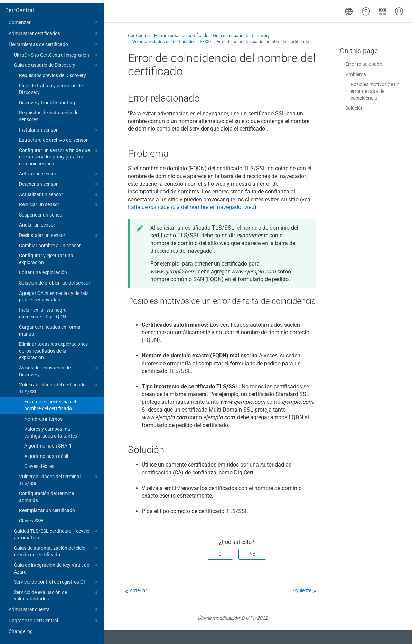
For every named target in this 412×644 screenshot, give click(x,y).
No (252, 554)
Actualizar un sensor (59, 195)
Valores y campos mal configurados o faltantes (50, 432)
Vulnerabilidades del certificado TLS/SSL (59, 387)
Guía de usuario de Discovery (56, 65)
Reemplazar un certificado (47, 510)
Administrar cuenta (54, 609)
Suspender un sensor (41, 215)
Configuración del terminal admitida (47, 497)
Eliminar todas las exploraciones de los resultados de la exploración (53, 350)
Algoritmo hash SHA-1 (48, 446)
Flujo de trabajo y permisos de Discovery (51, 89)
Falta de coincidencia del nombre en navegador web (191, 207)
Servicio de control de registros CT (56, 582)
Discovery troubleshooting (47, 102)
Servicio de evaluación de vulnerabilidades (56, 595)
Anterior (138, 590)
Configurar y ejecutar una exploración (46, 259)
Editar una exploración (43, 272)
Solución (354, 108)
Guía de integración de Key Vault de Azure (56, 568)
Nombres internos (43, 419)
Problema (355, 74)
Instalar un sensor (59, 130)
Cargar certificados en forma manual (50, 330)
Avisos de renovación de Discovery (59, 370)
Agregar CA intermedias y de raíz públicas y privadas (53, 296)
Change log (21, 631)
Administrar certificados (54, 33)
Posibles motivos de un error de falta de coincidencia (375, 90)
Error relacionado (363, 64)
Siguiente (301, 590)
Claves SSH (31, 520)
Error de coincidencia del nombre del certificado (50, 405)
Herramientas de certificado (54, 44)
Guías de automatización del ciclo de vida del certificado (56, 551)
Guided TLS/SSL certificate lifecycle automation (56, 534)
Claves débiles (39, 466)
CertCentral (19, 10)
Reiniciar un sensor (59, 205)
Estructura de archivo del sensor (53, 140)
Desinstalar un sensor (59, 235)
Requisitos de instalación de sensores (48, 116)
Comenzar (54, 22)
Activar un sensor (59, 174)
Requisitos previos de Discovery (52, 75)
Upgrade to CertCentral (54, 620)
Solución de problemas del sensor (54, 283)
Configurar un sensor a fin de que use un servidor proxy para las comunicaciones (59, 156)
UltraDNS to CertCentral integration (56, 55)
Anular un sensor (37, 225)
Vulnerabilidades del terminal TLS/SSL (59, 479)
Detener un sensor (59, 184)
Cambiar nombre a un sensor (50, 245)
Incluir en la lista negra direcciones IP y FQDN (43, 313)
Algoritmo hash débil (46, 456)
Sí (220, 554)
